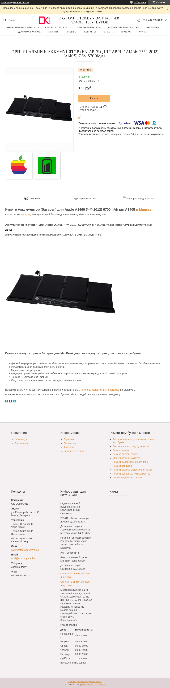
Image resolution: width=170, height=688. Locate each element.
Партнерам (152, 27)
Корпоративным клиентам (123, 27)
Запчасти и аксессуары (21, 27)
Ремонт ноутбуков (56, 27)
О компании (21, 443)
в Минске (143, 209)
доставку (26, 214)
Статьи (143, 32)
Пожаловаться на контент (93, 684)
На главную (20, 439)
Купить (94, 98)
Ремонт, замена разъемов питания (132, 469)
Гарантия (53, 32)
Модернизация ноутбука (126, 458)
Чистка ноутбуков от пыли (127, 477)
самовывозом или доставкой (103, 389)
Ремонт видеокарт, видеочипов (130, 461)
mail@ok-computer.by (23, 558)
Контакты (90, 32)
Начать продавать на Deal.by (15, 2)
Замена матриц (121, 450)
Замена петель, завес (125, 454)
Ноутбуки (126, 32)
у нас (81, 389)
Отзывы (71, 32)
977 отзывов (140, 2)
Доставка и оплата (29, 32)
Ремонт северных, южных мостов (131, 473)
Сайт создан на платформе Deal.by (85, 681)
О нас (107, 32)
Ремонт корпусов (122, 465)
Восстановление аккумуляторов (131, 446)
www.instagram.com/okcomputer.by (27, 550)
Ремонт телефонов (89, 27)
